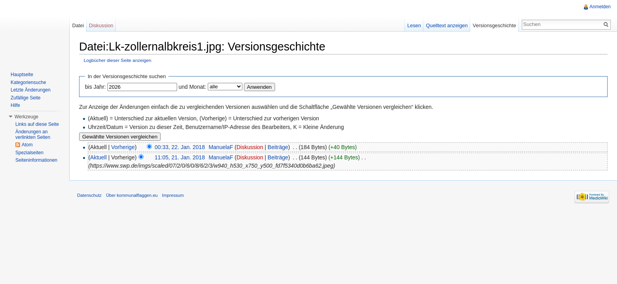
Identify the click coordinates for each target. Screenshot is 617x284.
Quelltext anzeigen (447, 25)
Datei (78, 25)
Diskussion (249, 147)
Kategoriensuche (28, 82)
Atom (27, 145)
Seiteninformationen (36, 160)
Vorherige (123, 147)
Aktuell (98, 157)
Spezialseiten (29, 152)
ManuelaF (221, 147)
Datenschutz (89, 195)
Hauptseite (22, 74)
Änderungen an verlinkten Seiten (32, 134)
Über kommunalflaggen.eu (131, 195)
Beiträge (278, 147)
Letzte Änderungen (30, 90)
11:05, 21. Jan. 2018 (180, 157)
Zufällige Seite (26, 98)
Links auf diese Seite (37, 124)
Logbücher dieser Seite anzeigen (117, 60)
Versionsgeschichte (494, 25)
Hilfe (15, 105)
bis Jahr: (95, 87)
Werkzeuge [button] (26, 117)
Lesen (414, 25)
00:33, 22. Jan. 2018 (180, 147)
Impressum (173, 195)
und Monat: (192, 87)
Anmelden (600, 6)
